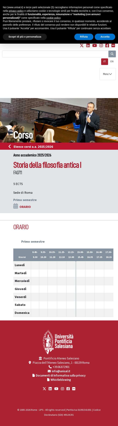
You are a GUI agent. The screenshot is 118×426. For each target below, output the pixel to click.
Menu (106, 74)
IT (104, 61)
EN (112, 61)
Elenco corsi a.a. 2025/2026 (32, 146)
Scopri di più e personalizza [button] (25, 36)
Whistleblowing (61, 380)
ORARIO (25, 207)
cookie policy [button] (53, 17)
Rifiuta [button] (84, 36)
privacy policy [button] (16, 10)
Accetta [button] (104, 36)
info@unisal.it (61, 371)
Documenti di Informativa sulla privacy (61, 375)
